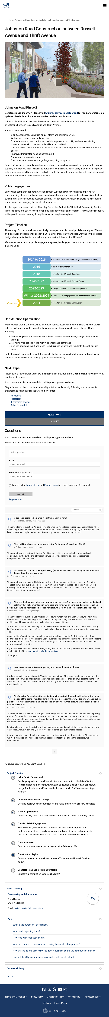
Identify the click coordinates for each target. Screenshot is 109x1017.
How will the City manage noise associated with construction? (43, 957)
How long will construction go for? (29, 937)
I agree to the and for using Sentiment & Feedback (51, 485)
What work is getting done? (26, 931)
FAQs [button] (54, 919)
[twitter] (49, 989)
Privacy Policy (51, 485)
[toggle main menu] (104, 5)
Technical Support (92, 996)
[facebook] (44, 989)
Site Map (46, 1003)
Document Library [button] (54, 968)
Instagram (16, 399)
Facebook (16, 395)
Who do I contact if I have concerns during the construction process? (46, 944)
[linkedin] (60, 989)
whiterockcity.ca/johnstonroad (61, 113)
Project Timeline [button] (54, 773)
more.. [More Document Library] (11, 976)
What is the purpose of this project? (30, 924)
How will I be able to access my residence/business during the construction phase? (54, 950)
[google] (54, 989)
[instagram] (65, 989)
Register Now (15, 499)
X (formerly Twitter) (21, 402)
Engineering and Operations (22, 894)
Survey (54, 421)
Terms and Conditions (16, 996)
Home (11, 20)
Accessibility (74, 996)
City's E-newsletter (20, 405)
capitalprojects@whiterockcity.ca (43, 651)
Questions (54, 414)
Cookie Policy (60, 1003)
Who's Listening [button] (54, 888)
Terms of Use (32, 485)
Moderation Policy (55, 996)
